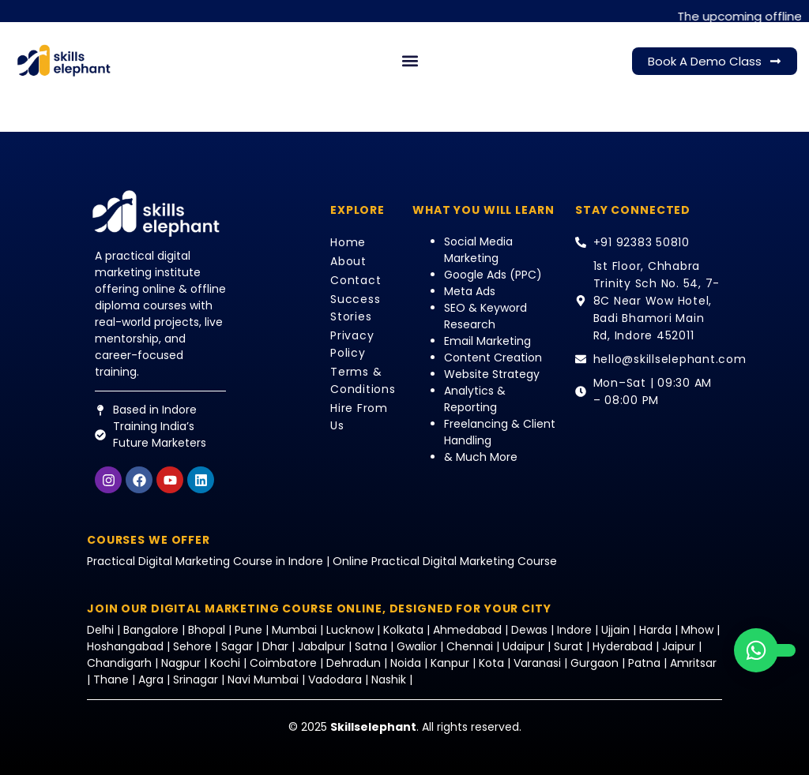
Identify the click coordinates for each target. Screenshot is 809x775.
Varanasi (537, 663)
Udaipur (523, 646)
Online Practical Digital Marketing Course (445, 561)
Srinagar (195, 679)
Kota (491, 663)
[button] (410, 61)
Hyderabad (623, 646)
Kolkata (403, 630)
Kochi (225, 663)
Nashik (388, 679)
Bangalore (151, 630)
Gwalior (417, 646)
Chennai (469, 646)
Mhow (697, 630)
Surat (568, 646)
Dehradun (353, 663)
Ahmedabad (467, 630)
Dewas (529, 630)
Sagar (237, 646)
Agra (151, 679)
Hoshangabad (125, 646)
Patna (644, 663)
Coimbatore (283, 663)
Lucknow (351, 630)
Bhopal (206, 630)
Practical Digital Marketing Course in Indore (205, 561)
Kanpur (451, 663)
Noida (405, 663)
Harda (655, 630)
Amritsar (693, 663)
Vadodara (335, 679)
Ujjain (615, 630)
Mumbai (296, 630)
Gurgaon (596, 663)
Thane (111, 679)
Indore (574, 630)
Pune (248, 630)
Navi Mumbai (263, 679)
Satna (371, 646)
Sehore (192, 646)
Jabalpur (321, 646)
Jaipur (678, 646)
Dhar (275, 646)
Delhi (102, 630)
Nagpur (181, 663)
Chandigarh (119, 663)
